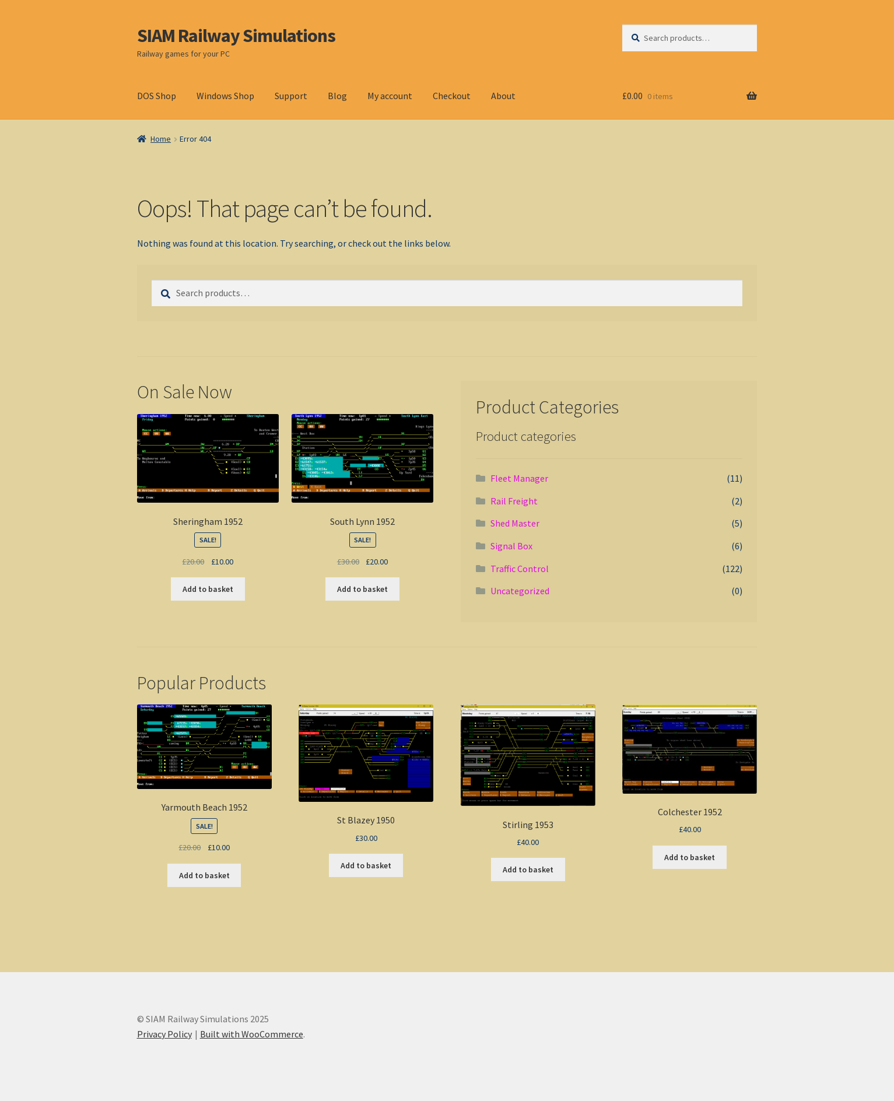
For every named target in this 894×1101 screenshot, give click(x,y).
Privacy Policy (164, 1034)
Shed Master (514, 523)
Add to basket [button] (208, 589)
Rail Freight (514, 501)
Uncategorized (519, 591)
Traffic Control (519, 568)
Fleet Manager (519, 478)
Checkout (452, 95)
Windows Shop (225, 95)
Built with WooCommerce (251, 1034)
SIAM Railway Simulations (236, 35)
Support (291, 95)
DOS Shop (156, 95)
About (503, 95)
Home (160, 139)
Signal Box (511, 546)
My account (389, 95)
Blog (337, 95)
